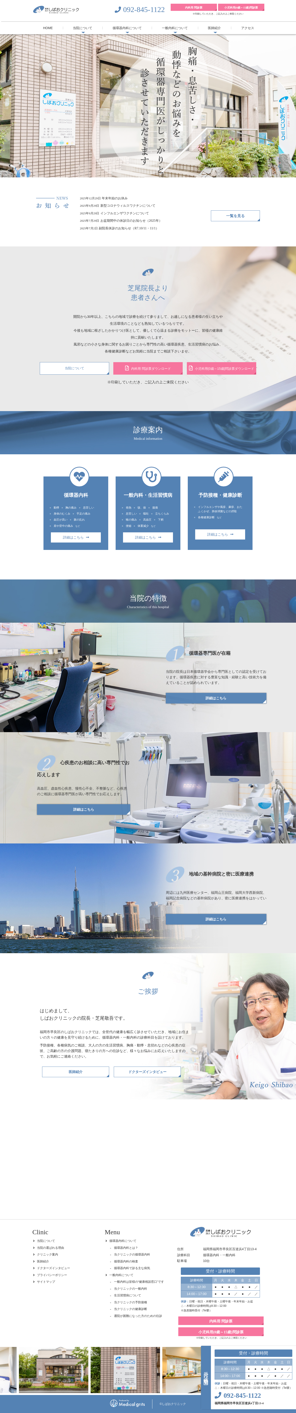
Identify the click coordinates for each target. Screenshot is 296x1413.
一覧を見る (235, 216)
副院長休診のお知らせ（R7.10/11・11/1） (129, 228)
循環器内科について (127, 28)
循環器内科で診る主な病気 (132, 1268)
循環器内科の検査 (126, 1261)
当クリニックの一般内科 (130, 1288)
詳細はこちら (76, 537)
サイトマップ (46, 1281)
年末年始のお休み (115, 198)
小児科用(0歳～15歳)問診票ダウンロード (221, 368)
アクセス (247, 28)
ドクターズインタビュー (147, 1072)
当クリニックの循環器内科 (132, 1254)
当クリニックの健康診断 (130, 1309)
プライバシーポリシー (52, 1275)
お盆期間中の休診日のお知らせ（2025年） (131, 220)
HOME (48, 28)
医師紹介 (214, 28)
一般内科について (175, 28)
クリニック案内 (47, 1254)
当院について (82, 28)
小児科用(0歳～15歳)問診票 (241, 7)
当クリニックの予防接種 (130, 1302)
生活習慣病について (127, 1295)
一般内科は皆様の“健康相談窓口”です (139, 1281)
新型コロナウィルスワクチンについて (127, 205)
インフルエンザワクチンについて (124, 213)
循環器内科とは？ (126, 1247)
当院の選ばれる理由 (50, 1247)
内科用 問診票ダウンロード (148, 368)
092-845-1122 (144, 9)
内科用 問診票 (193, 7)
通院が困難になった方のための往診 (138, 1316)
